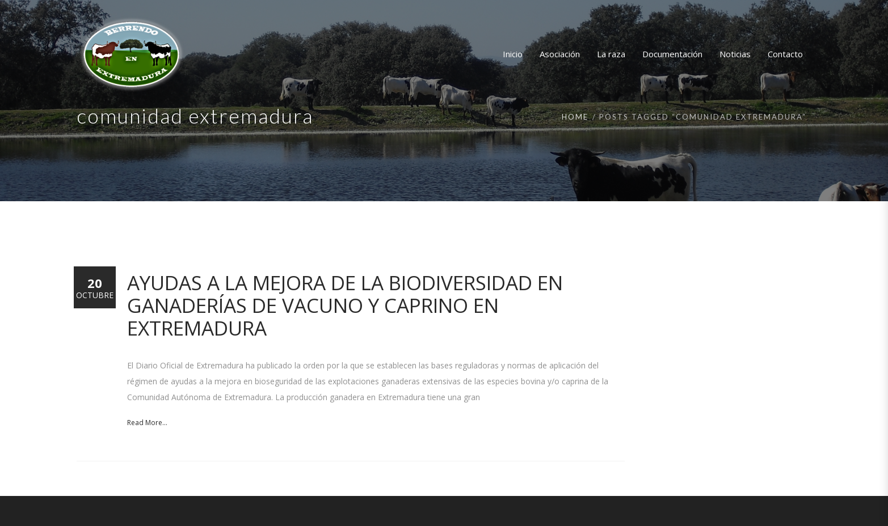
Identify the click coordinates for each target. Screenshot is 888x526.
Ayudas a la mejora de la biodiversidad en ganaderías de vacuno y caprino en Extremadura (345, 305)
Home (575, 116)
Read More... (147, 422)
